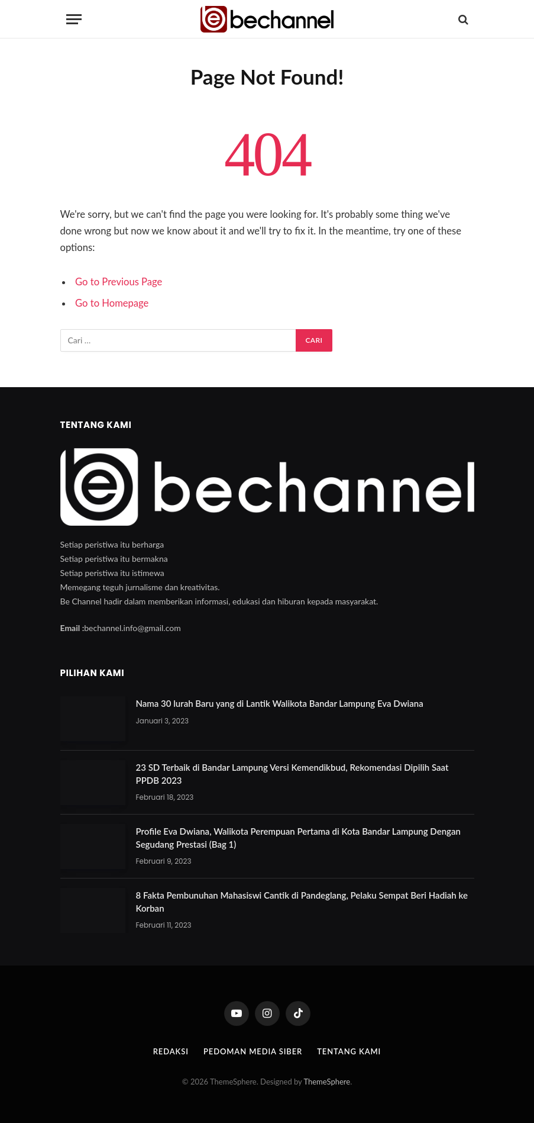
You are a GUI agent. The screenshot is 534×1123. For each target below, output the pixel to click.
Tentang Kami (349, 1051)
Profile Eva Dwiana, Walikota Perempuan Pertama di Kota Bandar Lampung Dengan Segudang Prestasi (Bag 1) (298, 837)
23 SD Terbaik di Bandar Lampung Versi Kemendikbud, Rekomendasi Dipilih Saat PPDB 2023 (292, 773)
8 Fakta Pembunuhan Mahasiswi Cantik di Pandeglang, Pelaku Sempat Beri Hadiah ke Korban (302, 901)
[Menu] (74, 19)
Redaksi (171, 1051)
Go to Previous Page (118, 282)
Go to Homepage (111, 303)
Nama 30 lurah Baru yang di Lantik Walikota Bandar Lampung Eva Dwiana (279, 703)
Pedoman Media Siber (253, 1051)
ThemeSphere (326, 1081)
